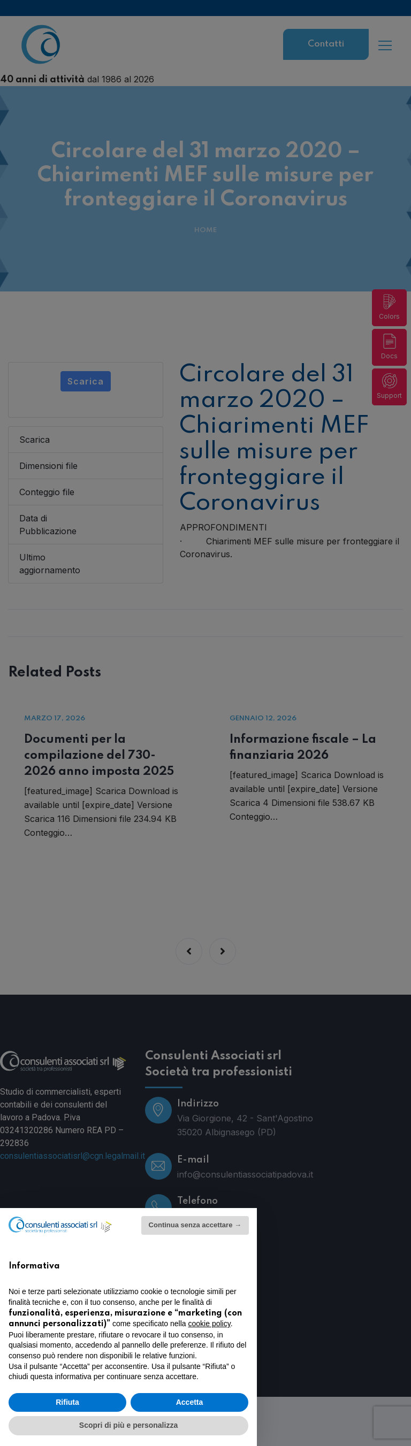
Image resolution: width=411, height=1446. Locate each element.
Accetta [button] (189, 1402)
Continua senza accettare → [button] (195, 1225)
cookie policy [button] (209, 1323)
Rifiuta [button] (67, 1402)
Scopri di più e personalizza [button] (128, 1425)
